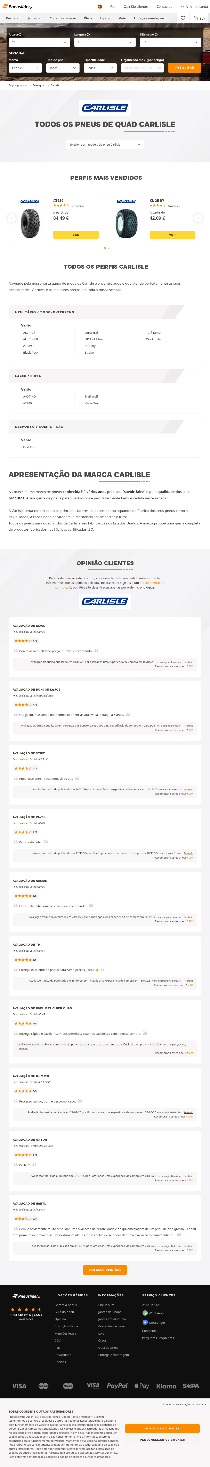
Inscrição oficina (66, 1326)
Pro (113, 6)
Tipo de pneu (56, 60)
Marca (13, 60)
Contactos (164, 6)
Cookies (60, 1362)
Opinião (60, 1319)
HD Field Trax (94, 339)
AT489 (27, 403)
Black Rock (30, 352)
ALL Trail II (30, 339)
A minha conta (194, 6)
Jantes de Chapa (109, 1312)
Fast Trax (29, 447)
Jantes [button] (35, 18)
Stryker (90, 352)
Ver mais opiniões (105, 1270)
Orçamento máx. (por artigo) (142, 60)
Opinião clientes (136, 6)
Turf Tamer (154, 332)
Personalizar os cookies (162, 1439)
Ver (76, 235)
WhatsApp (153, 1313)
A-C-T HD (29, 396)
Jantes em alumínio (112, 1319)
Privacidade (63, 1355)
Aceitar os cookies (162, 1428)
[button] (168, 662)
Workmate (153, 339)
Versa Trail (92, 403)
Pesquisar (184, 67)
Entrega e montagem (149, 18)
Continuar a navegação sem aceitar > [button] (184, 1404)
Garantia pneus (66, 1305)
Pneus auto (106, 1305)
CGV (57, 1340)
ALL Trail (29, 332)
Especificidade (94, 60)
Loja (105, 18)
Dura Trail (91, 332)
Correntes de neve (63, 18)
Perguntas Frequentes (158, 1338)
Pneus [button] (13, 18)
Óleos (88, 18)
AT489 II (29, 346)
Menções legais (66, 1333)
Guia (122, 18)
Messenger (153, 1322)
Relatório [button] (188, 662)
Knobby (90, 346)
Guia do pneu (64, 1312)
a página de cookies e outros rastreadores (83, 1457)
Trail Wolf (91, 396)
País (57, 1347)
